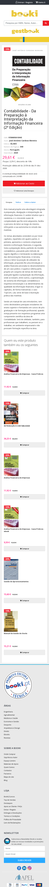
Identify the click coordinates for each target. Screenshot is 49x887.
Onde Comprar (9, 754)
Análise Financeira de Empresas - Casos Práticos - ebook (24, 530)
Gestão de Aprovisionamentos (16, 581)
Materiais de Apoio (11, 764)
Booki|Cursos (9, 796)
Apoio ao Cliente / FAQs (13, 806)
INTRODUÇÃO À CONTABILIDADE (17, 426)
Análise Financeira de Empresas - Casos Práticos (23, 374)
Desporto (7, 725)
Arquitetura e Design (12, 728)
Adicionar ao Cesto (24, 183)
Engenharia (8, 712)
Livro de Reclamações (12, 823)
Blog (5, 780)
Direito (6, 731)
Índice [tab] (18, 202)
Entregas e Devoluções (13, 813)
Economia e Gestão (11, 721)
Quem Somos (9, 767)
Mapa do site (9, 777)
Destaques (8, 803)
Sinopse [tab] (9, 202)
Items (40, 2)
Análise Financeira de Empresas (17, 478)
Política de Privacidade (12, 819)
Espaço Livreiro (10, 761)
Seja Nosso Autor (10, 757)
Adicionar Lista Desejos (24, 191)
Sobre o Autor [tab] (30, 202)
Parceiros (7, 773)
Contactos (8, 770)
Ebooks (7, 734)
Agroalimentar (9, 715)
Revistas (7, 738)
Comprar (24, 393)
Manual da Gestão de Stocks (15, 633)
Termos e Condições (12, 816)
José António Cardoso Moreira (23, 140)
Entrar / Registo (24, 2)
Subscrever (24, 860)
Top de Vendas (10, 800)
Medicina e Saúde (11, 718)
